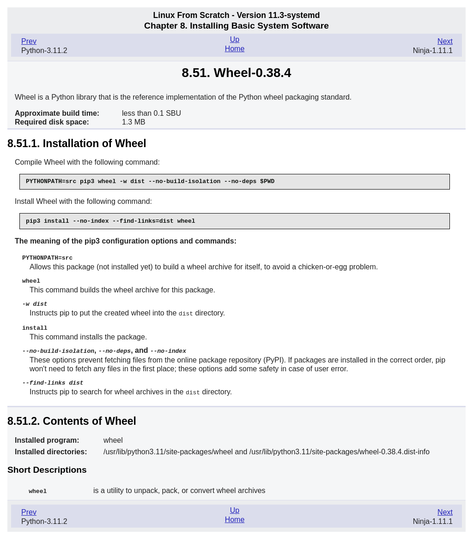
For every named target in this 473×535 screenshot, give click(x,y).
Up (234, 39)
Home (235, 49)
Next (445, 41)
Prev (28, 41)
